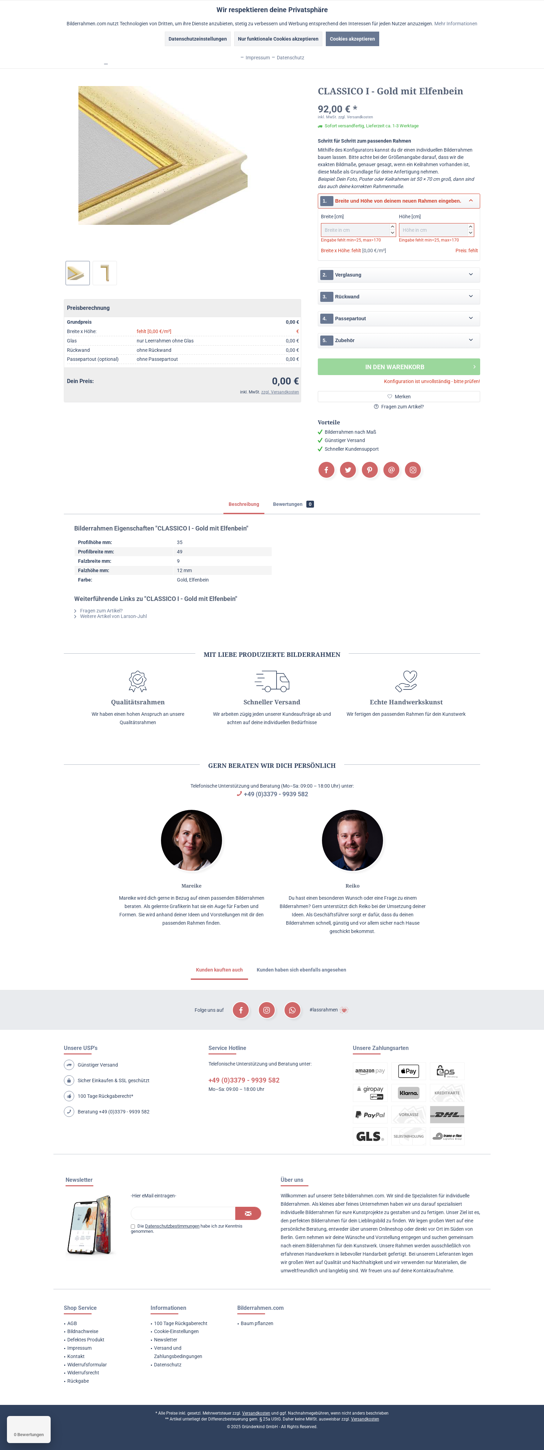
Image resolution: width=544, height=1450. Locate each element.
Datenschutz (167, 1364)
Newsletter (165, 1339)
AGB (72, 1323)
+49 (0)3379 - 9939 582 (276, 794)
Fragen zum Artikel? (399, 406)
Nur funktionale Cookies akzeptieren (278, 39)
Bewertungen (293, 504)
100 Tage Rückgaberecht (180, 1323)
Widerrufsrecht (83, 1372)
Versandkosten (256, 1413)
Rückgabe (78, 1381)
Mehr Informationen (455, 23)
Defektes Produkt (85, 1339)
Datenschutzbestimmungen (172, 1226)
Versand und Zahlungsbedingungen (178, 1352)
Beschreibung (244, 504)
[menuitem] (98, 1324)
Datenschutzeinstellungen (198, 39)
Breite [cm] (358, 225)
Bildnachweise (82, 1331)
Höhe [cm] (436, 225)
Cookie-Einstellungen (176, 1331)
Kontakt (76, 1356)
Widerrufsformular (87, 1364)
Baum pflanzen (257, 1323)
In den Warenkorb (420, 366)
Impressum (79, 1348)
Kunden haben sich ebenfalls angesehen (301, 970)
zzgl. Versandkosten (280, 392)
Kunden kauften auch (219, 970)
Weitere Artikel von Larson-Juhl (110, 616)
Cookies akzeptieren (352, 39)
